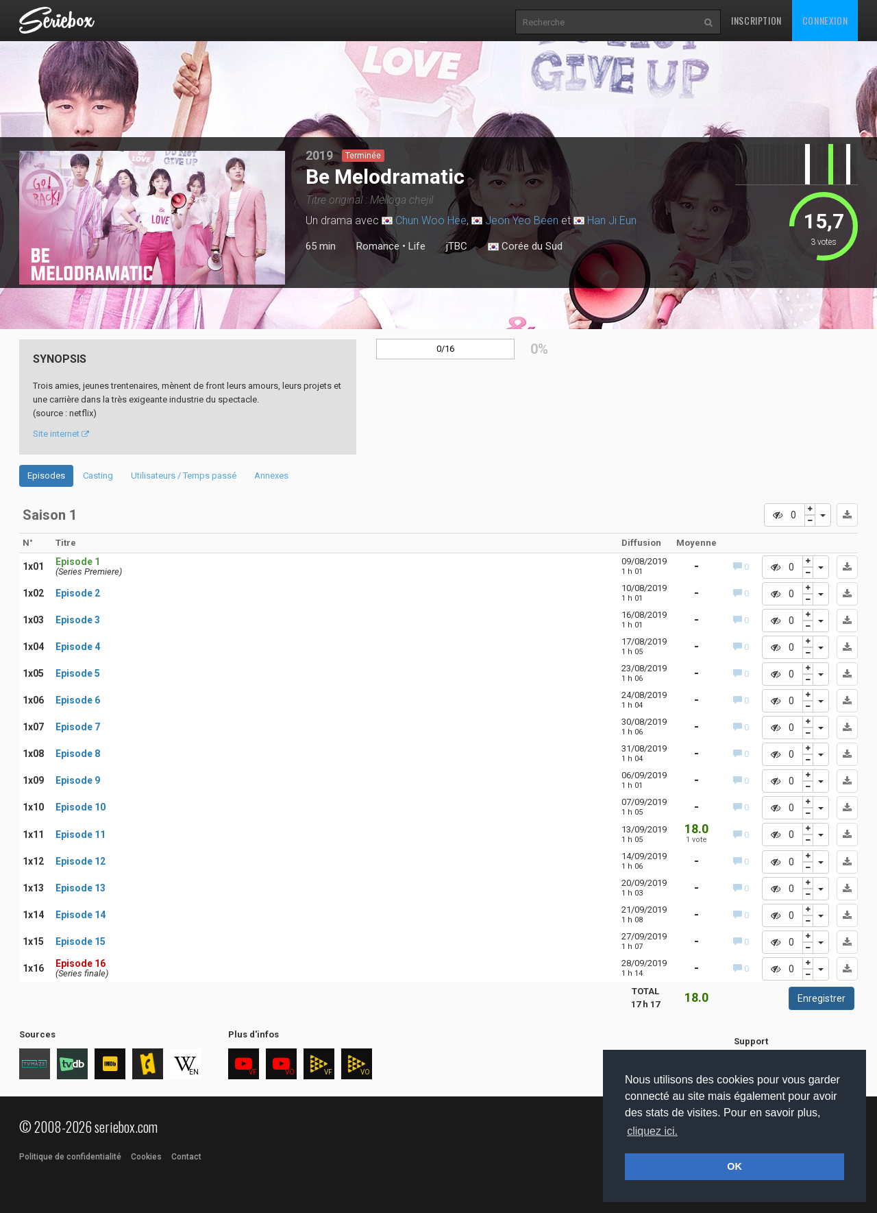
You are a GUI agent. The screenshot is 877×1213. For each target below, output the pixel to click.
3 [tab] (152, 282)
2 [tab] (138, 282)
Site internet (61, 434)
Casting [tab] (98, 475)
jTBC (456, 246)
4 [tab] (166, 282)
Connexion (825, 20)
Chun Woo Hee (431, 220)
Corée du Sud (525, 246)
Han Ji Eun (612, 220)
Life (416, 246)
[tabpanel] (152, 218)
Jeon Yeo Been (521, 220)
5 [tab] (179, 282)
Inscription (756, 20)
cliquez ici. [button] (652, 1131)
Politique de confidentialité (70, 1157)
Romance (377, 246)
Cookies (146, 1157)
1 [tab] (125, 282)
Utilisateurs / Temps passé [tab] (183, 475)
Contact (186, 1157)
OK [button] (734, 1166)
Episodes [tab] (46, 475)
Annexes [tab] (271, 475)
